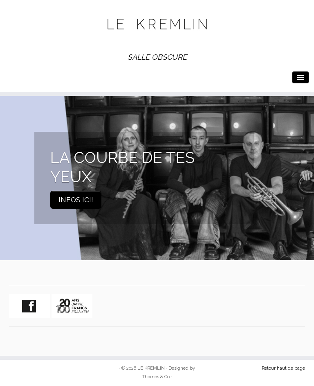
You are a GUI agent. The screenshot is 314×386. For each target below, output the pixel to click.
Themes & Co (156, 376)
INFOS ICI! (75, 200)
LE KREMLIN (151, 368)
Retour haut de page (283, 368)
